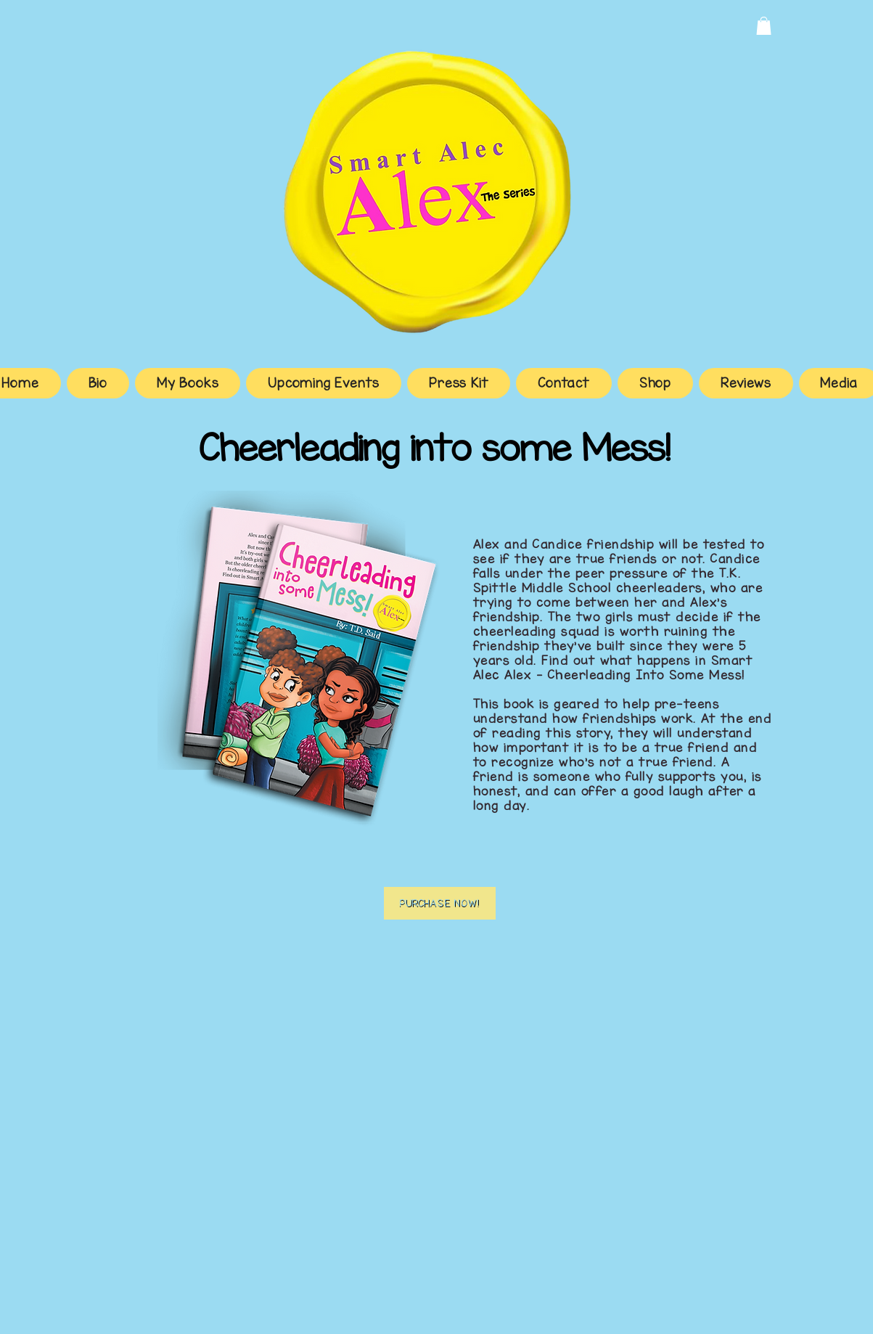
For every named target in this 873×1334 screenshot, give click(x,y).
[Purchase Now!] (440, 903)
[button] (763, 26)
